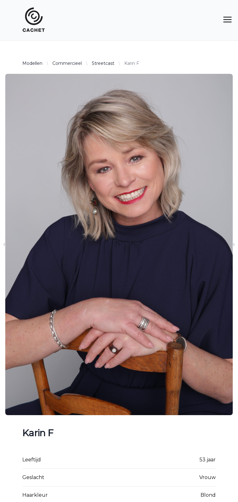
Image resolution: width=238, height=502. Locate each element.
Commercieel (67, 63)
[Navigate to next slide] (233, 244)
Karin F (131, 63)
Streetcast (103, 63)
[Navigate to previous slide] (4, 244)
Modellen (32, 63)
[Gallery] (119, 244)
